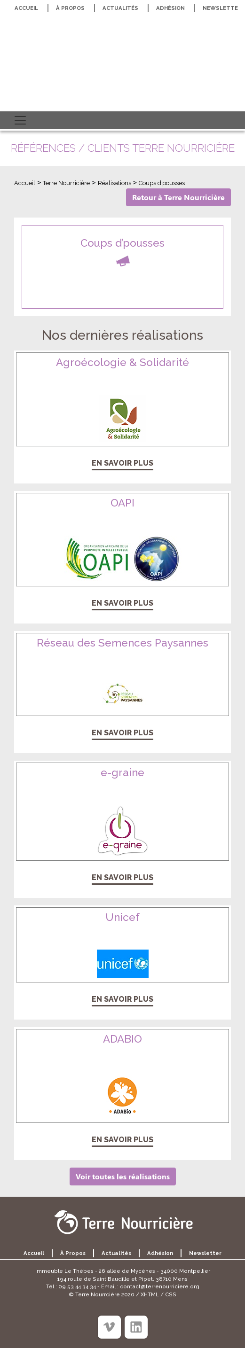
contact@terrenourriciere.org (159, 1286)
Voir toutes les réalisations (123, 1176)
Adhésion (170, 8)
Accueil (26, 8)
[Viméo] (109, 1327)
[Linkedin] (136, 1327)
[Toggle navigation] (20, 120)
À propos (70, 8)
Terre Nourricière (66, 183)
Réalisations (114, 183)
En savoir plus (122, 463)
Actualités (120, 8)
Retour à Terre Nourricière (178, 197)
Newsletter (205, 1253)
